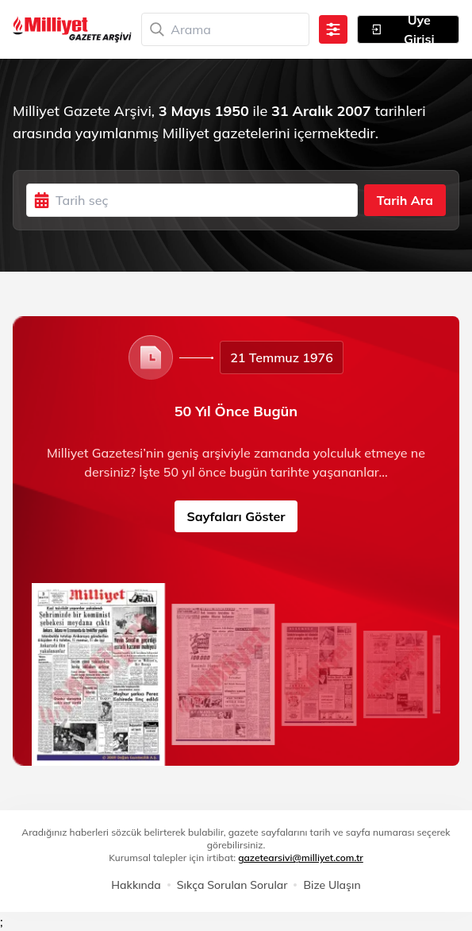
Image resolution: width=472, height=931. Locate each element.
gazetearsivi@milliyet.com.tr (300, 857)
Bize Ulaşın (331, 885)
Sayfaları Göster (236, 516)
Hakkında (135, 885)
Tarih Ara (405, 200)
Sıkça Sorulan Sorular (232, 885)
